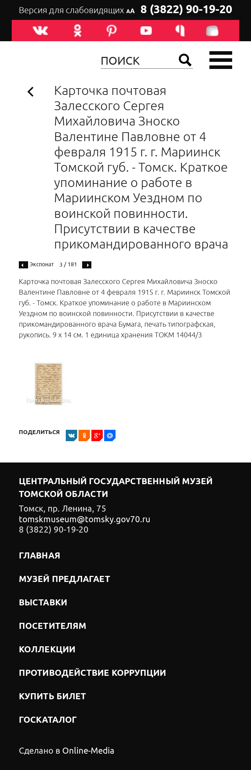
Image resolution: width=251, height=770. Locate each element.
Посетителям (52, 626)
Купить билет (52, 696)
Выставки (43, 603)
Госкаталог (48, 720)
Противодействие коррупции (92, 673)
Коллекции (47, 650)
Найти (185, 60)
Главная (39, 556)
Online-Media (88, 750)
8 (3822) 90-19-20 (186, 10)
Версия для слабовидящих (77, 10)
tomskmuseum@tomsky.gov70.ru (84, 519)
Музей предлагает (64, 579)
